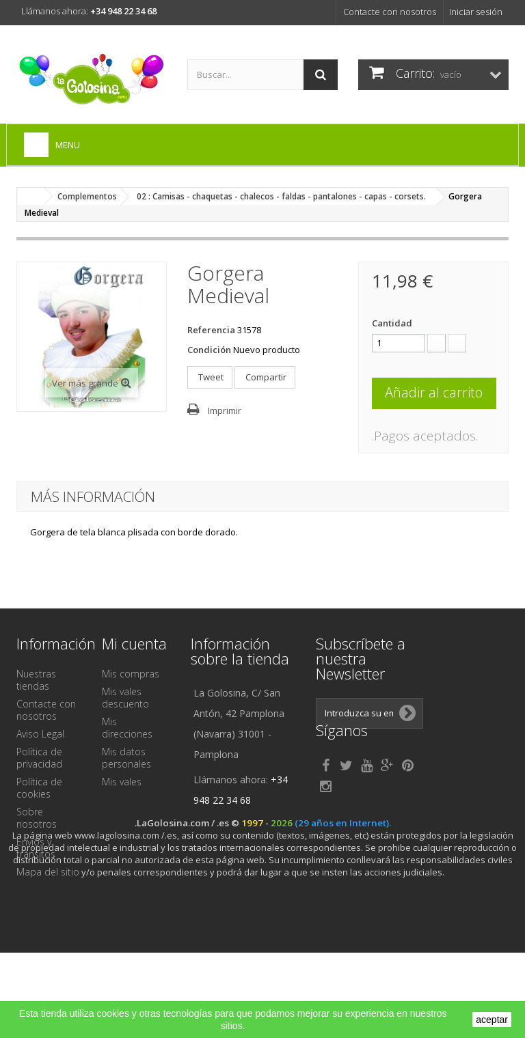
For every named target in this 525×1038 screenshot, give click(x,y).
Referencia (211, 330)
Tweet (210, 377)
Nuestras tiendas (36, 679)
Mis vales (122, 781)
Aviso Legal (40, 733)
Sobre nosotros (36, 817)
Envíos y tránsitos (35, 847)
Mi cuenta (134, 643)
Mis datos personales (126, 757)
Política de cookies (39, 787)
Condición (209, 349)
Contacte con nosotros (389, 11)
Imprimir (224, 410)
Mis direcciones (127, 727)
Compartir (264, 377)
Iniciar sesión (475, 11)
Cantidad (392, 323)
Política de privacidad (39, 757)
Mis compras (130, 673)
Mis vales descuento (125, 697)
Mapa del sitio (47, 871)
